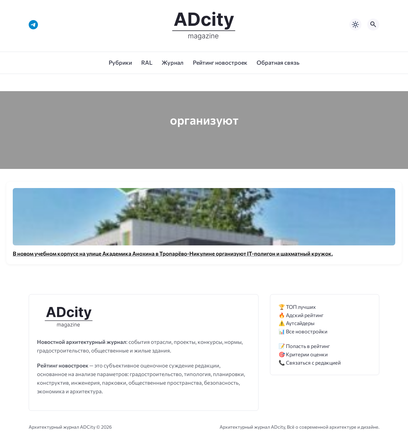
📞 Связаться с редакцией (310, 362)
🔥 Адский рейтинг (301, 315)
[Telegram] (33, 24)
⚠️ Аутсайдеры (297, 323)
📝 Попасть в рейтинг (304, 346)
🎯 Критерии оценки (303, 354)
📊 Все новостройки (303, 331)
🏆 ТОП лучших (297, 307)
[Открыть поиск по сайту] (373, 24)
